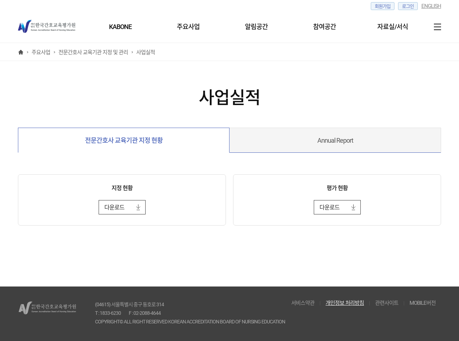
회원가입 (383, 6)
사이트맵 (435, 26)
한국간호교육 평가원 (50, 26)
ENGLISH (431, 6)
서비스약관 (302, 303)
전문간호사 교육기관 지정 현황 (124, 140)
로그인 (408, 6)
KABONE (120, 26)
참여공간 (324, 26)
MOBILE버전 (423, 303)
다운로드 (114, 207)
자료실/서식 (392, 26)
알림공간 (256, 26)
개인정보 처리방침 (345, 303)
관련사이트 (386, 303)
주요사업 (188, 26)
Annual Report (335, 140)
